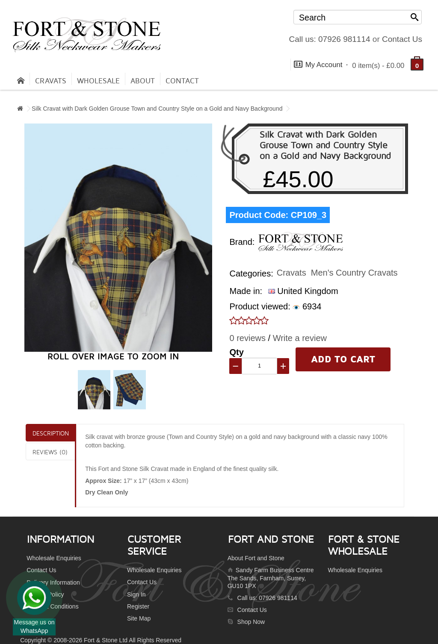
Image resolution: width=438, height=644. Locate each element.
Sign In (136, 594)
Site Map (139, 618)
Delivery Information (53, 582)
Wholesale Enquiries (54, 558)
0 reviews (247, 338)
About (142, 81)
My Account (321, 64)
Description (51, 433)
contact (182, 81)
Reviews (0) (50, 452)
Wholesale (98, 81)
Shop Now (251, 621)
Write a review (300, 338)
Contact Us (402, 39)
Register (138, 606)
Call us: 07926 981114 (329, 39)
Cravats (50, 81)
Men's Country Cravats (354, 272)
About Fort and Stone (256, 558)
